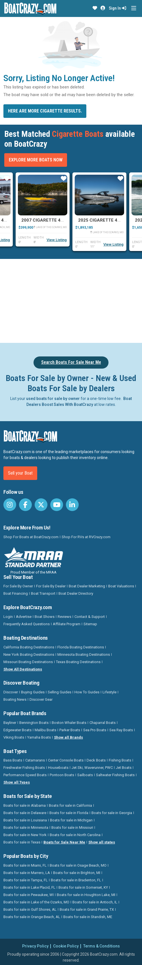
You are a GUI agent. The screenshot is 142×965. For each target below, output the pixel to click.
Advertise (24, 617)
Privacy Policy (35, 946)
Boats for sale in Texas (21, 842)
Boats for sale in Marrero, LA (26, 873)
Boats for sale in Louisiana (25, 820)
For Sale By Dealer (51, 586)
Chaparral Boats (102, 722)
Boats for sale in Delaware (24, 813)
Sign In (117, 8)
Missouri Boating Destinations (28, 662)
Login (8, 617)
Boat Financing (15, 593)
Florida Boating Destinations (80, 647)
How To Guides (86, 692)
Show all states (101, 842)
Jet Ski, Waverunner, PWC (92, 767)
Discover (10, 692)
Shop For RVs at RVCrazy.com (86, 537)
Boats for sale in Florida (68, 813)
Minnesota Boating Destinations (83, 654)
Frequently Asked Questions (26, 624)
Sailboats (85, 775)
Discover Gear (41, 699)
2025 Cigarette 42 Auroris (109, 220)
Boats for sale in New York (25, 835)
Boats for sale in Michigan (71, 820)
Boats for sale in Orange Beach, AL (31, 917)
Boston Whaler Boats (69, 722)
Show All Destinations (22, 669)
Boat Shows (45, 617)
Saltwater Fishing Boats (115, 775)
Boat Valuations (121, 586)
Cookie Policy (66, 946)
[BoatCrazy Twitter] (41, 504)
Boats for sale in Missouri (72, 827)
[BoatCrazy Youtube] (56, 504)
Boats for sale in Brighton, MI (76, 873)
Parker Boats (69, 730)
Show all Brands (68, 737)
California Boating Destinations (28, 647)
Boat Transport (43, 593)
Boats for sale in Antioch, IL (94, 902)
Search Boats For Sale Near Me (71, 362)
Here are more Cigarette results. (45, 111)
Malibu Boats (45, 730)
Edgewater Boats (17, 730)
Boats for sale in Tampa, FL (25, 880)
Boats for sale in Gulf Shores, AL (30, 909)
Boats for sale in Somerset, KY (83, 887)
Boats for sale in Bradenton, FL (76, 880)
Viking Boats (13, 737)
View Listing (57, 240)
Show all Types (16, 782)
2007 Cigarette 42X (43, 220)
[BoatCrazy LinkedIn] (72, 504)
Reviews (64, 617)
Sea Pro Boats (94, 730)
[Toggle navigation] (133, 8)
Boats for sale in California (70, 805)
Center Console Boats (65, 760)
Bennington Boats (34, 722)
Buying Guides (33, 692)
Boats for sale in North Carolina (75, 835)
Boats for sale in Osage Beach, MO (78, 865)
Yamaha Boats (39, 737)
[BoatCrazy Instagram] (9, 504)
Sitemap (90, 624)
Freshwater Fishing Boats (24, 767)
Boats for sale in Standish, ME (87, 917)
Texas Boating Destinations (78, 662)
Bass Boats (12, 760)
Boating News (14, 699)
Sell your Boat (20, 473)
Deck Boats (96, 760)
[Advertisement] (72, 299)
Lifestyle (109, 692)
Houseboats (58, 767)
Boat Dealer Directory (76, 593)
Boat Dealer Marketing (87, 586)
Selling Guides (59, 692)
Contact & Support (89, 617)
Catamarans (35, 760)
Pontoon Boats (62, 775)
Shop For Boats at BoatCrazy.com (31, 537)
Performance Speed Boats (25, 775)
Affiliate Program (66, 624)
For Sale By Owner (18, 586)
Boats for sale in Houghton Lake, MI (86, 895)
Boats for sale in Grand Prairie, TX (87, 909)
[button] (95, 8)
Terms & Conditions (101, 946)
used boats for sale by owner (53, 398)
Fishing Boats (120, 760)
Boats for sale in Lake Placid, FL (29, 887)
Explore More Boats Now (35, 160)
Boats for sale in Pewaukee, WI (28, 895)
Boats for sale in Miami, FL (25, 865)
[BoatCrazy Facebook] (25, 504)
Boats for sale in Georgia (111, 813)
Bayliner (9, 722)
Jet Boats (123, 767)
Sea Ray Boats (121, 730)
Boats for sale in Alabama (24, 805)
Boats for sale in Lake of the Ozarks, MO (36, 902)
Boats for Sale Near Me (64, 842)
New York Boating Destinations (28, 654)
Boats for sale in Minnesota (25, 827)
